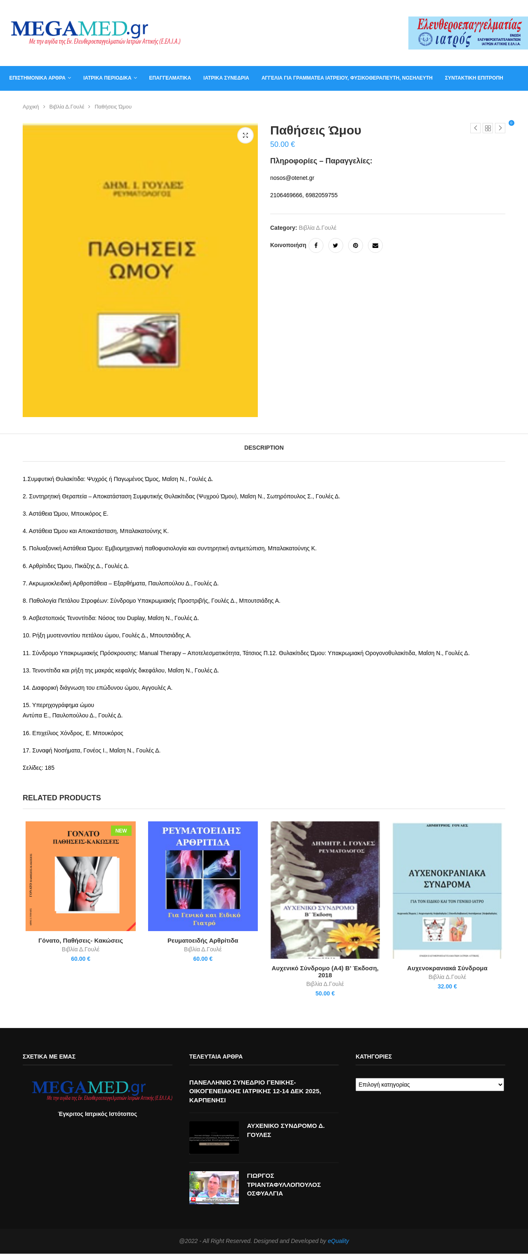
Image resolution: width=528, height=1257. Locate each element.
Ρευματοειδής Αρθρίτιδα (202, 942)
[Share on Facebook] (316, 245)
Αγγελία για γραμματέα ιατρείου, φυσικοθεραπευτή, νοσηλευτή (343, 78)
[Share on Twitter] (335, 245)
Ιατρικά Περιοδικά (104, 78)
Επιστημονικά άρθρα (34, 78)
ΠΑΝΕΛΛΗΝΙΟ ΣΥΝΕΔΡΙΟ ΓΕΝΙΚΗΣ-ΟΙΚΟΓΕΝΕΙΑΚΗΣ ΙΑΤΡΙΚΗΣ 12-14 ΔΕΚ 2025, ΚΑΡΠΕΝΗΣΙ (258, 1093)
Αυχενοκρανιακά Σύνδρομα (450, 970)
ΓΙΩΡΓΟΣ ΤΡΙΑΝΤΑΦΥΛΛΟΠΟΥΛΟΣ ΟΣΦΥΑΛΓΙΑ (286, 1188)
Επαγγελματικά (167, 78)
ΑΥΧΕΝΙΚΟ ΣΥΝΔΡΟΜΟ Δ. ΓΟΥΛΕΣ (288, 1133)
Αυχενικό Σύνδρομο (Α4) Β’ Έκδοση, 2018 (325, 974)
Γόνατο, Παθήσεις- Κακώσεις (78, 942)
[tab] (264, 447)
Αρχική (31, 107)
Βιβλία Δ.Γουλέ (67, 107)
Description (264, 447)
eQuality (338, 1244)
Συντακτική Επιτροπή (471, 78)
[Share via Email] (375, 245)
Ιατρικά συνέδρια (223, 78)
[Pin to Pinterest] (355, 245)
